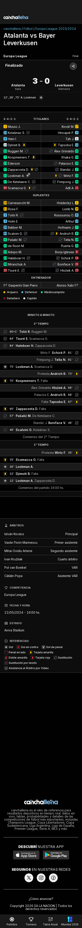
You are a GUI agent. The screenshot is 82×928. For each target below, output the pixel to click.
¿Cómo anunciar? (41, 899)
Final (76, 56)
